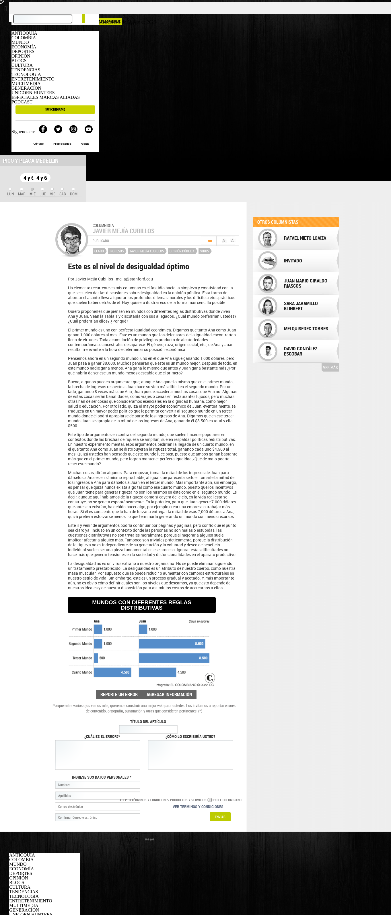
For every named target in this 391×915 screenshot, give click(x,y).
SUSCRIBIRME (55, 109)
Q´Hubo (38, 144)
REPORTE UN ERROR (119, 694)
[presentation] (10, 192)
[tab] (10, 192)
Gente (85, 144)
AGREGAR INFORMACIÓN (169, 694)
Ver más (330, 367)
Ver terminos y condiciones (198, 806)
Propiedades (62, 144)
